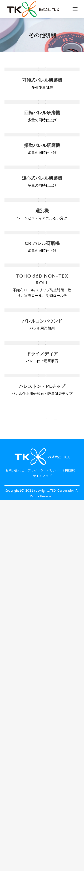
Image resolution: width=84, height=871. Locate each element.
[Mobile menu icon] (75, 9)
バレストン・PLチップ (42, 386)
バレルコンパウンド (42, 321)
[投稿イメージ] (42, 69)
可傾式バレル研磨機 (42, 80)
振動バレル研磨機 (42, 145)
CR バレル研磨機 (42, 243)
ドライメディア (42, 353)
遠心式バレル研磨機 (42, 178)
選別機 (42, 210)
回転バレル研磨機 (42, 112)
